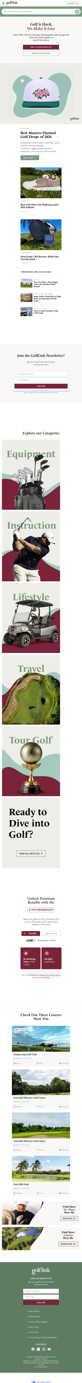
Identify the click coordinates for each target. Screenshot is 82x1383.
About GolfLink (32, 1311)
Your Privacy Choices (41, 1382)
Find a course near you (41, 47)
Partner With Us (32, 1316)
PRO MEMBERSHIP (42, 909)
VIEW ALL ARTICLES (31, 853)
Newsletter (73, 3)
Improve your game (41, 53)
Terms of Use (32, 1332)
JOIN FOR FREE (51, 933)
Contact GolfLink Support (36, 1322)
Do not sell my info (41, 1367)
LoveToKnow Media (49, 1357)
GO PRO (32, 933)
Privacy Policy (32, 1327)
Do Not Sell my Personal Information (41, 1337)
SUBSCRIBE (41, 386)
